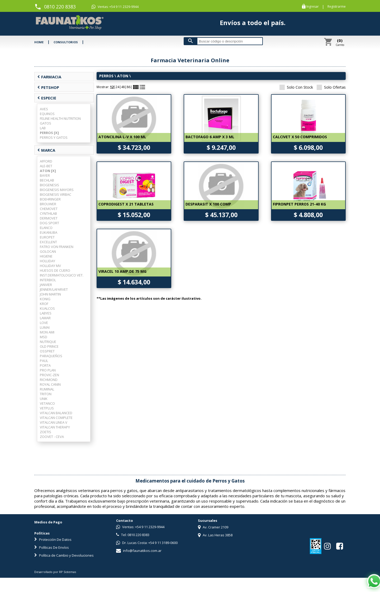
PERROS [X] (49, 132)
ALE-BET (46, 166)
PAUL (44, 360)
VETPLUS (47, 408)
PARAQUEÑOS (51, 356)
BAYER (45, 175)
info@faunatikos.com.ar (139, 550)
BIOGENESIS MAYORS (57, 189)
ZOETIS (45, 431)
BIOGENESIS (49, 185)
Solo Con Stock (296, 87)
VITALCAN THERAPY (55, 427)
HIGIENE (46, 256)
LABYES (45, 313)
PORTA (45, 365)
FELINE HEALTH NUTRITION (60, 118)
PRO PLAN (48, 370)
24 (117, 87)
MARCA (46, 150)
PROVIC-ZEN (49, 375)
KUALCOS (47, 308)
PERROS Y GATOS (54, 137)
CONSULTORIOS (66, 42)
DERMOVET (49, 218)
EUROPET (47, 237)
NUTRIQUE (48, 341)
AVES (44, 109)
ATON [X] (48, 170)
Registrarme (336, 6)
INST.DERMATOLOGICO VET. (61, 275)
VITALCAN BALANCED (56, 412)
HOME (39, 42)
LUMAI (45, 327)
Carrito (340, 42)
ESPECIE (46, 98)
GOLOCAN (48, 251)
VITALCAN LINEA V (53, 422)
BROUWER (48, 204)
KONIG (45, 299)
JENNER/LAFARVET (54, 289)
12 (112, 87)
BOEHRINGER (50, 199)
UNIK (44, 398)
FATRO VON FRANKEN (56, 246)
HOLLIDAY (47, 261)
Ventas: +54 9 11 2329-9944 (115, 6)
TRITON (45, 394)
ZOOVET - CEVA (52, 436)
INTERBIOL (48, 280)
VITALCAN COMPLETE (56, 417)
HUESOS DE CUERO (55, 270)
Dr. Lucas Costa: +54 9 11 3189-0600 (147, 542)
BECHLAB (47, 180)
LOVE (44, 322)
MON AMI (47, 332)
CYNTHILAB (48, 213)
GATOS (45, 123)
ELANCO (46, 227)
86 (128, 87)
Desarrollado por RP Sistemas (55, 572)
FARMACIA (49, 76)
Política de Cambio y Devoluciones (64, 555)
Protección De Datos (53, 539)
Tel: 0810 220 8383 (132, 534)
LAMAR (45, 318)
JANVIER (46, 284)
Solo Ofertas (331, 87)
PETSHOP (48, 87)
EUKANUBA (48, 232)
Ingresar (312, 6)
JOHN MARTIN (50, 294)
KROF (44, 303)
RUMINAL (47, 389)
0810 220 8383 (60, 6)
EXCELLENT (48, 242)
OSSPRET (47, 351)
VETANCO (47, 403)
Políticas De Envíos (51, 547)
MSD (43, 337)
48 (123, 87)
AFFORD (46, 161)
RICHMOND (49, 379)
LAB (43, 128)
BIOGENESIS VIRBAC (55, 194)
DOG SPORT (49, 223)
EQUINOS (47, 113)
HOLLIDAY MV (50, 265)
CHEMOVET (49, 208)
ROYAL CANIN (50, 384)
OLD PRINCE (49, 346)
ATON (122, 75)
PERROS (106, 75)
